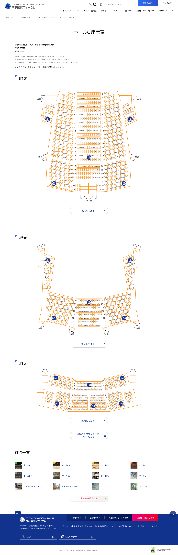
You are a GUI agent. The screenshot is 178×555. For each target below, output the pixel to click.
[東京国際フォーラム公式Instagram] (77, 537)
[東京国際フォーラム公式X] (38, 537)
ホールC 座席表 (68, 17)
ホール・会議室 (41, 17)
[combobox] (119, 4)
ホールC (55, 17)
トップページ (10, 17)
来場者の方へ (25, 17)
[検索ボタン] (134, 4)
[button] (18, 512)
